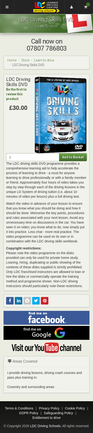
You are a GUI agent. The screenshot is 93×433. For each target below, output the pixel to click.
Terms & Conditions (19, 408)
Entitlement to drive (46, 418)
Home (11, 60)
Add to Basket (73, 157)
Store (25, 60)
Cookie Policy (75, 408)
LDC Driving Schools (45, 426)
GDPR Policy (28, 413)
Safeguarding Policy (58, 413)
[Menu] (7, 7)
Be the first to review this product (16, 94)
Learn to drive (44, 60)
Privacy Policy (49, 408)
